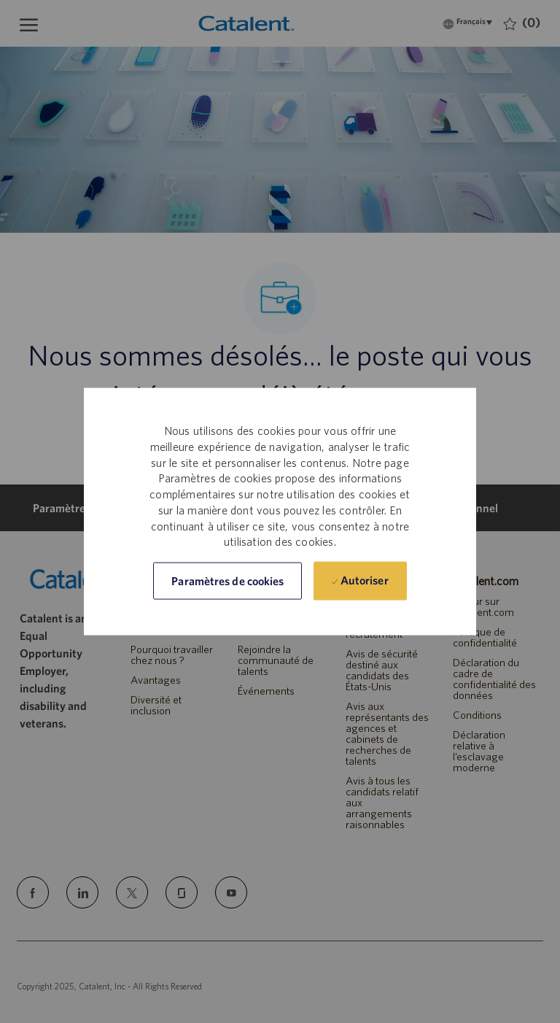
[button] (227, 581)
